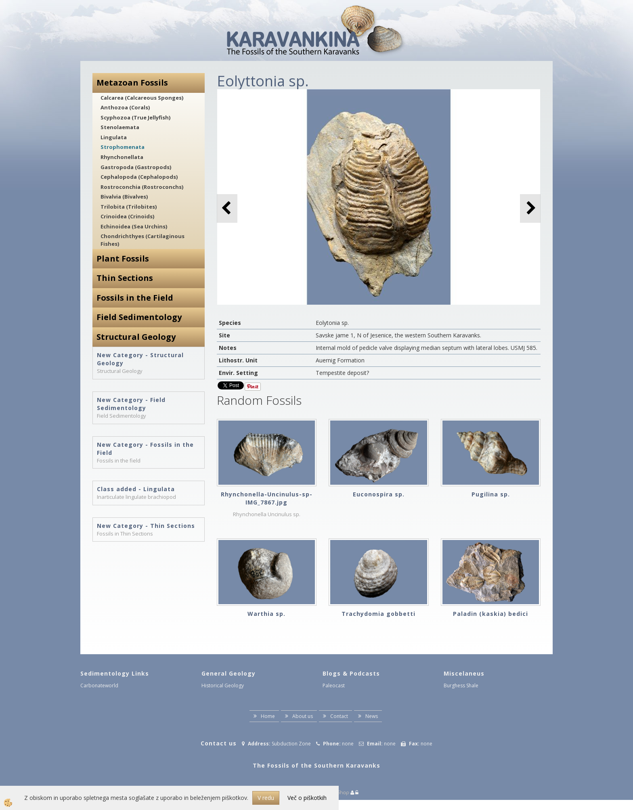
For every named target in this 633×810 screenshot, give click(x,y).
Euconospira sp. (379, 494)
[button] (530, 208)
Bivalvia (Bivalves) (124, 196)
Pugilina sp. (491, 494)
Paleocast (334, 685)
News (371, 716)
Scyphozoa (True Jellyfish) (135, 117)
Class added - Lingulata (136, 489)
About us (302, 716)
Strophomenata (123, 147)
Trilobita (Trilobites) (129, 206)
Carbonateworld (99, 685)
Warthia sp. (266, 613)
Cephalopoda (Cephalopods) (139, 176)
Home (268, 716)
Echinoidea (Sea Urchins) (134, 226)
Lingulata (114, 137)
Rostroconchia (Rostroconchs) (142, 186)
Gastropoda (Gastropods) (136, 167)
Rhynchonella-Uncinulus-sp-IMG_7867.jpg (266, 498)
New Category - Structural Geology (140, 359)
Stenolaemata (120, 127)
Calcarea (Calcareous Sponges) (142, 97)
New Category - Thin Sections (146, 526)
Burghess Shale (461, 685)
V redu (266, 798)
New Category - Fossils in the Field (145, 448)
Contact (339, 716)
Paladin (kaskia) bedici (490, 613)
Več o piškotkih (307, 798)
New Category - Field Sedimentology (131, 404)
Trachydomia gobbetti (378, 613)
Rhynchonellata (122, 157)
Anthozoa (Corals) (125, 107)
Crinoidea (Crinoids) (127, 216)
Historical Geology (222, 685)
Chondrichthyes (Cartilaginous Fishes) (142, 239)
